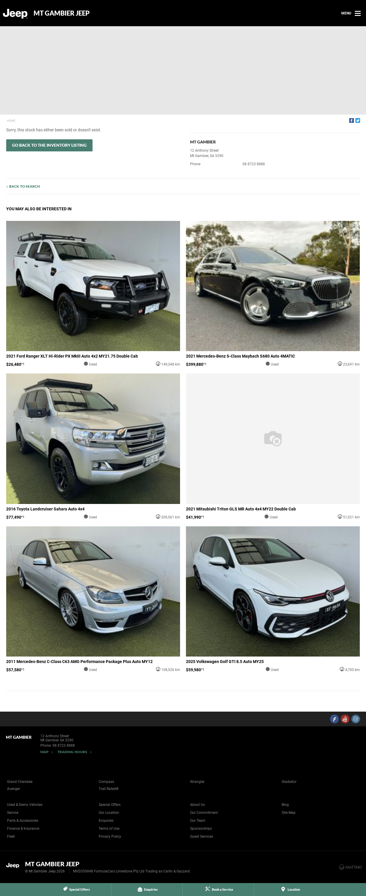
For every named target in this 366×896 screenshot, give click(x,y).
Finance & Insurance (23, 828)
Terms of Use (109, 828)
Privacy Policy (110, 836)
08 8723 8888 (254, 164)
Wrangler (197, 782)
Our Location (109, 813)
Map (44, 752)
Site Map (289, 813)
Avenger (13, 789)
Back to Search (24, 186)
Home (11, 120)
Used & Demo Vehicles (24, 805)
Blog (285, 805)
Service (12, 813)
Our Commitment (204, 813)
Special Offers (110, 805)
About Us (197, 805)
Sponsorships (201, 828)
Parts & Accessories (22, 821)
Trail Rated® (108, 789)
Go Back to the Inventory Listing (49, 145)
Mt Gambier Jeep (62, 13)
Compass (106, 782)
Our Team (197, 821)
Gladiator (289, 782)
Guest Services (201, 836)
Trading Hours (72, 752)
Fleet (11, 836)
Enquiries (106, 821)
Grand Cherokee (19, 782)
